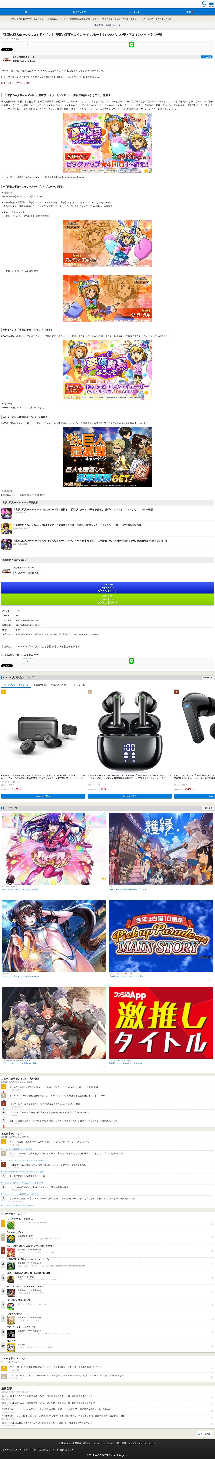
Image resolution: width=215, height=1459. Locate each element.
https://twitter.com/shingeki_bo (28, 625)
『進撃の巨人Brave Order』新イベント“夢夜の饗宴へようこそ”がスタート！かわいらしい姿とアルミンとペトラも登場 (119, 19)
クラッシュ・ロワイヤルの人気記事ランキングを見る (23, 1183)
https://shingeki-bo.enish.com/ (69, 177)
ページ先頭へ (206, 1434)
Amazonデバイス (59, 685)
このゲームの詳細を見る (28, 573)
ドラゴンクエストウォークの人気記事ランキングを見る (24, 1160)
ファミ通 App (11, 4)
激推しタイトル (113, 25)
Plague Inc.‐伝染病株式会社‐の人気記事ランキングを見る (24, 1172)
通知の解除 (121, 1443)
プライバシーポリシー (103, 1443)
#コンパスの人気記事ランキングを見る (17, 1149)
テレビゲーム (78, 685)
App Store (107, 588)
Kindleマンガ (39, 685)
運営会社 (87, 1443)
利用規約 (77, 1443)
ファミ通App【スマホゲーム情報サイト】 (29, 19)
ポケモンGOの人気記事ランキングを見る (18, 1205)
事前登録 (99, 25)
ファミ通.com (134, 1443)
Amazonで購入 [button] (43, 796)
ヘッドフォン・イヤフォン (16, 685)
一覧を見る (208, 677)
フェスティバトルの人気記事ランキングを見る (20, 1194)
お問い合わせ (65, 1443)
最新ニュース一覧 (58, 19)
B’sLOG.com (149, 1443)
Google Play (107, 599)
